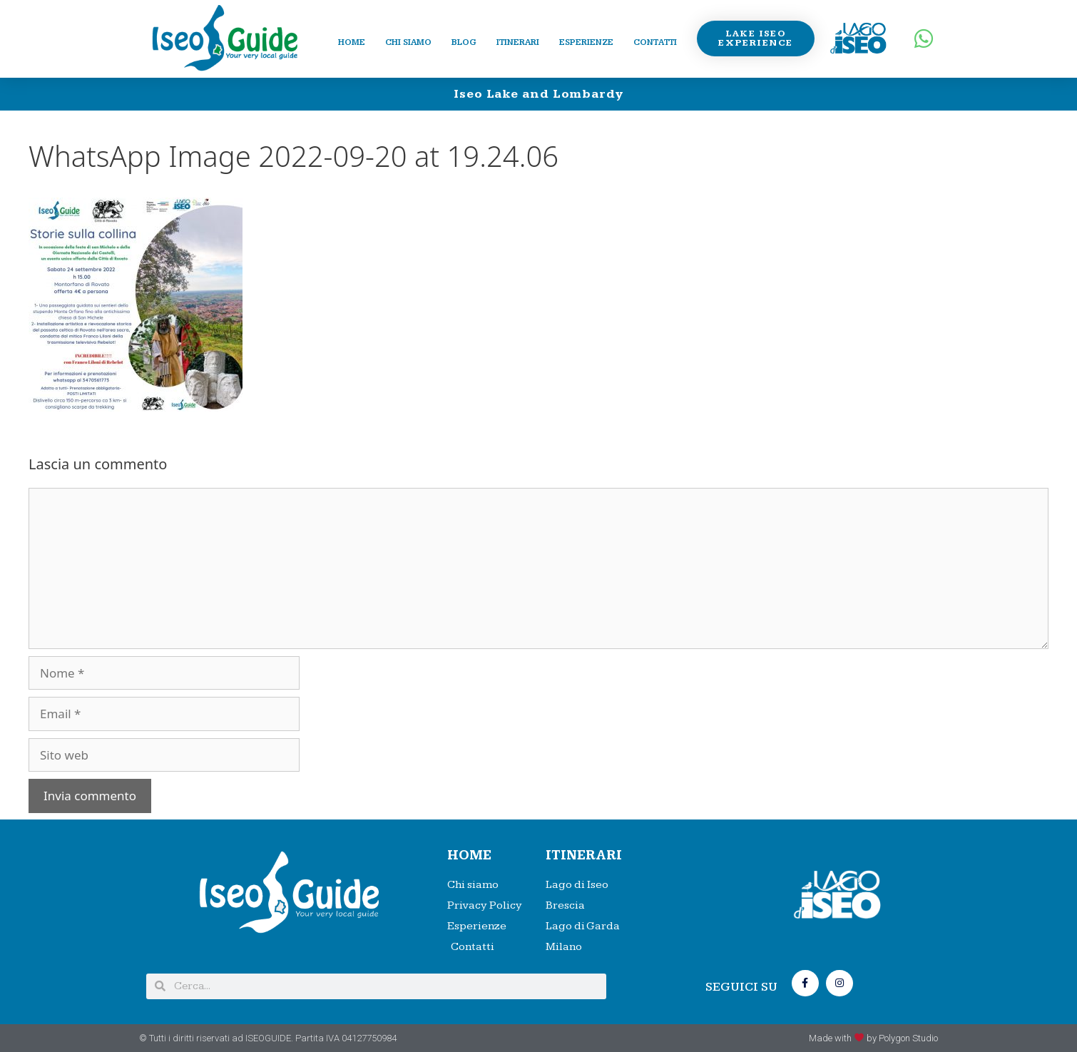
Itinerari (517, 42)
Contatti (655, 42)
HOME (469, 855)
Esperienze (586, 42)
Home (351, 42)
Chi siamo (408, 42)
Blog (463, 42)
